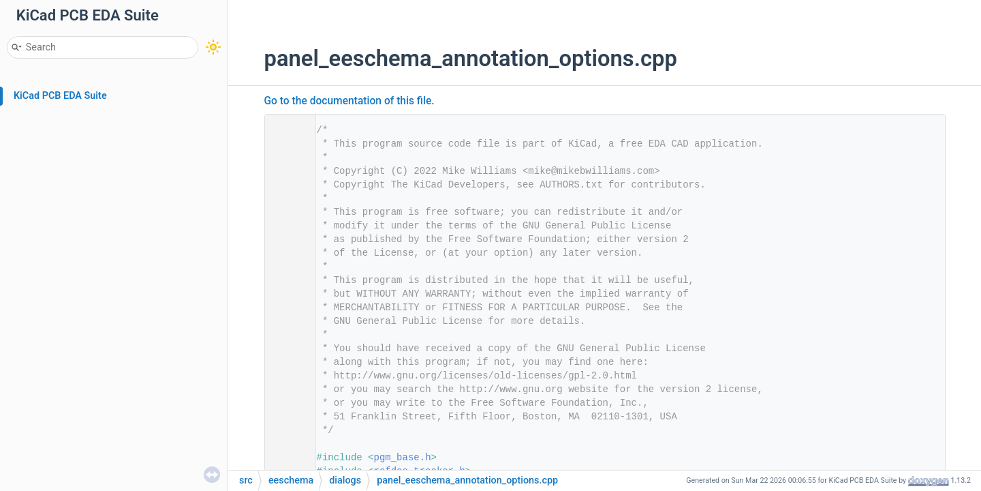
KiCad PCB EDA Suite (60, 96)
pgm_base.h (402, 457)
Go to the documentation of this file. (349, 101)
